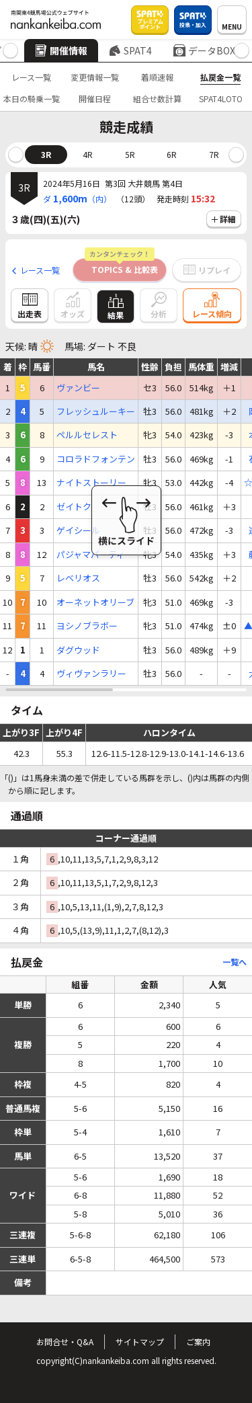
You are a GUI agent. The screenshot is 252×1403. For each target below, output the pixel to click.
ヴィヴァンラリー (91, 674)
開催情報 (61, 50)
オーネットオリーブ (95, 602)
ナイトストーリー (91, 483)
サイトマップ (140, 1341)
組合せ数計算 (157, 98)
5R (130, 154)
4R (88, 154)
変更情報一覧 (95, 77)
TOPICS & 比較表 (121, 266)
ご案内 (198, 1341)
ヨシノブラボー (87, 626)
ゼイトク (73, 507)
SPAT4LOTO (221, 98)
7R (214, 154)
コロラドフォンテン (95, 459)
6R (172, 154)
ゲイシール (78, 530)
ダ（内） (77, 198)
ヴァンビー (78, 388)
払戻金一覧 (220, 77)
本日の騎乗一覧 (31, 98)
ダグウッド (78, 650)
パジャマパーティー (95, 555)
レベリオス (78, 578)
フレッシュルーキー (95, 411)
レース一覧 (31, 77)
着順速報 (157, 77)
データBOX (204, 50)
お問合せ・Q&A (64, 1341)
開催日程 (95, 98)
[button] (10, 50)
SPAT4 (130, 50)
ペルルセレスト (87, 435)
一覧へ (234, 961)
